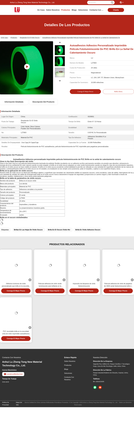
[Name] (112, 2)
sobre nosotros (53, 10)
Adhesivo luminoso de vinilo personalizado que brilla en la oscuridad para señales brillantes (16, 285)
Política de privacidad (5, 404)
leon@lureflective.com (13, 374)
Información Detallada (14, 102)
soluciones (83, 10)
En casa (41, 10)
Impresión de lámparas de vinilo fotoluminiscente (84, 285)
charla (116, 10)
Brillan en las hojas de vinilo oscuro (28, 230)
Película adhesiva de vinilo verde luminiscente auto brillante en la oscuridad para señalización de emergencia (50, 285)
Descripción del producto (43, 102)
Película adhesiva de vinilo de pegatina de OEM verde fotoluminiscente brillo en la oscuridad (118, 285)
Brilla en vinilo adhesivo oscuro (87, 230)
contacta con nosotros (96, 10)
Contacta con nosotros (69, 378)
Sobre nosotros (69, 361)
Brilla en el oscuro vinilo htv (59, 230)
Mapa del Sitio (19, 404)
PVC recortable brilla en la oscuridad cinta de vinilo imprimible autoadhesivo (16, 332)
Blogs (66, 369)
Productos (14, 38)
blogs (74, 10)
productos (65, 10)
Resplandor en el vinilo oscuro (29, 38)
